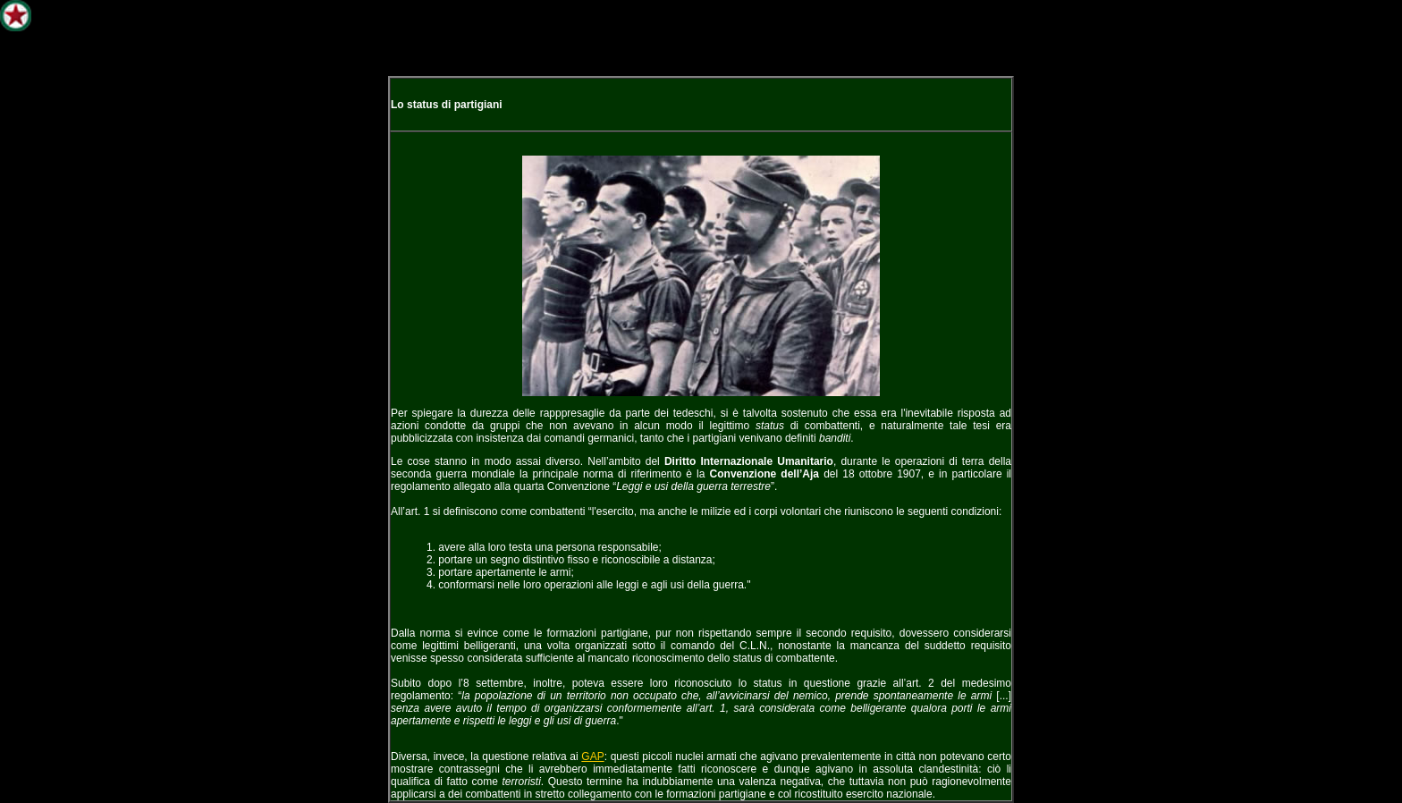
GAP (592, 756)
